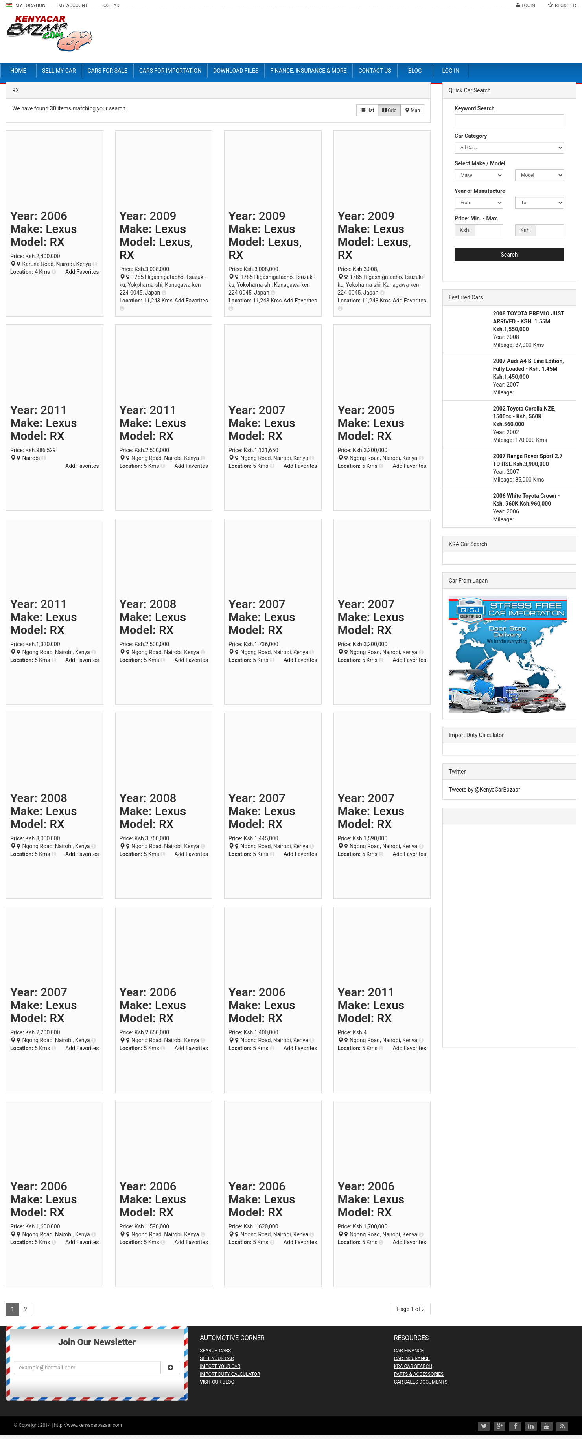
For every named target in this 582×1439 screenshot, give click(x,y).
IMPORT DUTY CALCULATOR (230, 1374)
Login (528, 5)
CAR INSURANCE (412, 1358)
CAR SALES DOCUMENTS (421, 1382)
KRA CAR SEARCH (413, 1366)
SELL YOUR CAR (217, 1358)
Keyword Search (475, 108)
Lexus (61, 229)
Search (509, 254)
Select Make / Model (480, 163)
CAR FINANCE (409, 1350)
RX (57, 242)
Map (412, 110)
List (367, 110)
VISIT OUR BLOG (217, 1382)
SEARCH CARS (215, 1350)
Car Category (471, 136)
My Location (26, 5)
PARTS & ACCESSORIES (419, 1374)
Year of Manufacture (480, 191)
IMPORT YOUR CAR (220, 1366)
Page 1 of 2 (411, 1309)
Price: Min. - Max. (476, 218)
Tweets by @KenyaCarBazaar (484, 789)
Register (565, 5)
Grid (389, 110)
